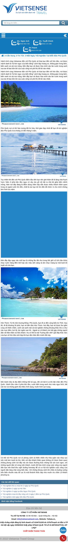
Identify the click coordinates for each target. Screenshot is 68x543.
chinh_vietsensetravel (40, 44)
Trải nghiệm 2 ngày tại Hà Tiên (14, 489)
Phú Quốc (32, 72)
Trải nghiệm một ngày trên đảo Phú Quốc (18, 497)
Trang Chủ (31, 8)
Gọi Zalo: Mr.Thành (26, 49)
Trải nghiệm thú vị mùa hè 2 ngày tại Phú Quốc (21, 486)
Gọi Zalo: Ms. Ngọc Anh (14, 42)
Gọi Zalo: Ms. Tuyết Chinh (36, 42)
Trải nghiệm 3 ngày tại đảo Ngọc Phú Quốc (19, 491)
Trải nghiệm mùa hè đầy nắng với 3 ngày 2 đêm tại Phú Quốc (26, 494)
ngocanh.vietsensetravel (18, 44)
